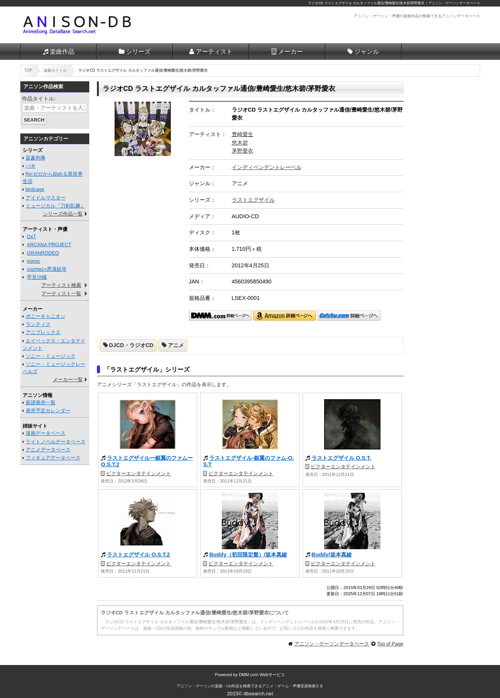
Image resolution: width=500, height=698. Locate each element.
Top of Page (390, 644)
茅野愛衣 (242, 151)
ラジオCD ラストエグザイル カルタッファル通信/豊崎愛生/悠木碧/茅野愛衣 (366, 3)
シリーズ (138, 51)
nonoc (33, 261)
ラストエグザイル (253, 200)
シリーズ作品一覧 (63, 214)
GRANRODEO (43, 253)
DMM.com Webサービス (262, 674)
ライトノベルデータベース (55, 441)
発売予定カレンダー (48, 410)
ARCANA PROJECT (49, 244)
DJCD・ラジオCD (131, 345)
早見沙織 (37, 277)
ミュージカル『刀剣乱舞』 (55, 206)
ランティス (38, 324)
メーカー (290, 51)
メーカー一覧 (68, 379)
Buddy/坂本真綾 (331, 554)
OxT (31, 236)
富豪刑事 (36, 158)
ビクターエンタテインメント (138, 473)
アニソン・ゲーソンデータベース (331, 644)
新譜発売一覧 (41, 402)
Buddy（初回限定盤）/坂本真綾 (248, 554)
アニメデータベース (48, 450)
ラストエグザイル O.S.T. (341, 458)
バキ (31, 166)
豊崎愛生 (242, 134)
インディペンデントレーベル (267, 167)
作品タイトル (38, 98)
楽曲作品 (62, 51)
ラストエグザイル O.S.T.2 (138, 554)
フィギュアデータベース (53, 458)
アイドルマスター (46, 198)
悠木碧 (240, 143)
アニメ (176, 345)
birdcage (35, 189)
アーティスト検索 (61, 285)
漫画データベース (46, 433)
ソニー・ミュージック (50, 356)
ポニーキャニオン (46, 316)
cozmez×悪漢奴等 (47, 269)
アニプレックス (43, 332)
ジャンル (366, 51)
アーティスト (214, 51)
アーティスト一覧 (61, 293)
